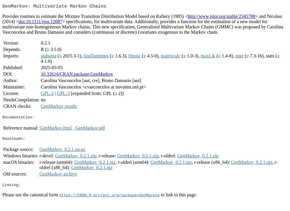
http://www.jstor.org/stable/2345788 (221, 17)
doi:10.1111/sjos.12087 (40, 22)
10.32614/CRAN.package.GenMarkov (77, 75)
